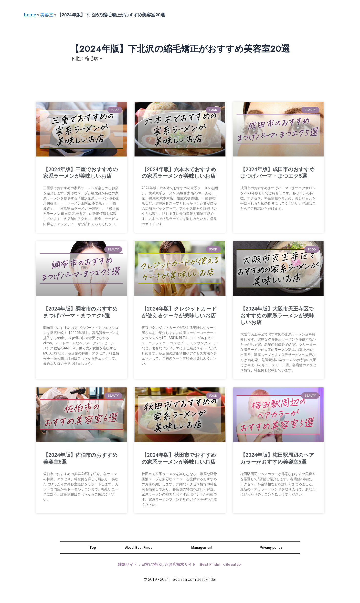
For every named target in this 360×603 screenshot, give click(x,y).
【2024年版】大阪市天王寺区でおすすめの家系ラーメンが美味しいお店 (277, 315)
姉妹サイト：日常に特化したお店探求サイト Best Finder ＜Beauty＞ (180, 564)
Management (201, 548)
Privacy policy (271, 548)
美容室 (46, 15)
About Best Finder (139, 548)
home (30, 15)
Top (92, 548)
